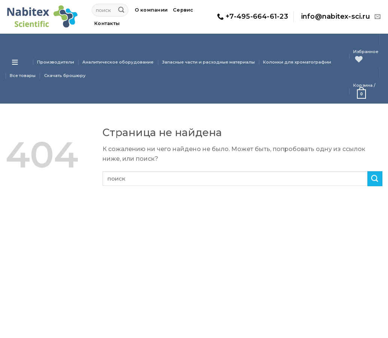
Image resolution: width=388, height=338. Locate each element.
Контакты (107, 23)
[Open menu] (15, 62)
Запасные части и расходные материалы (208, 62)
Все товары (23, 75)
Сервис (183, 10)
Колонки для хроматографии (297, 62)
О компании (151, 10)
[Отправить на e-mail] (378, 16)
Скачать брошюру (65, 75)
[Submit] (121, 10)
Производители (55, 62)
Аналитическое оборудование (117, 62)
